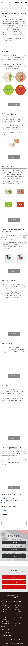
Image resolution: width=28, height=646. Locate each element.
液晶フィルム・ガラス (5, 607)
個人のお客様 (14, 542)
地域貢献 (16, 607)
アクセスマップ (18, 605)
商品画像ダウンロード (5, 623)
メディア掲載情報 (18, 611)
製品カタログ (4, 613)
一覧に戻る (14, 522)
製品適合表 (3, 619)
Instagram (5, 510)
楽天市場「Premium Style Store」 (10, 498)
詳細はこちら (14, 104)
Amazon (4, 502)
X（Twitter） (5, 512)
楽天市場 (14, 577)
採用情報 (16, 613)
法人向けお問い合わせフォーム (7, 633)
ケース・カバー (4, 605)
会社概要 (16, 603)
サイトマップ (17, 621)
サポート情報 (14, 556)
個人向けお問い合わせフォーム (7, 630)
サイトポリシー (18, 619)
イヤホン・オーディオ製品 (6, 609)
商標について (17, 625)
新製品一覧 (3, 603)
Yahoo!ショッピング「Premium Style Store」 (13, 500)
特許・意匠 (17, 609)
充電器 (2, 611)
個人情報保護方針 (18, 623)
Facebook (5, 514)
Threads (4, 515)
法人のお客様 (14, 549)
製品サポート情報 (5, 621)
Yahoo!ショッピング (14, 582)
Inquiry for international (6, 635)
